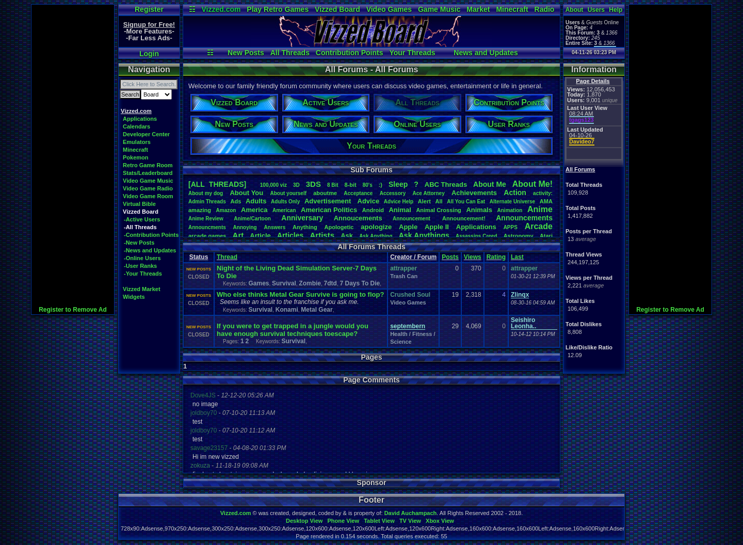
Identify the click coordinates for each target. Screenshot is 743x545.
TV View (410, 521)
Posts (450, 257)
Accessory (393, 193)
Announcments (207, 227)
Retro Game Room (148, 165)
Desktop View (304, 521)
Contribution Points (349, 53)
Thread (227, 257)
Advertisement (328, 201)
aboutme (325, 193)
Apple (408, 227)
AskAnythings (424, 235)
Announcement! (464, 218)
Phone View (343, 521)
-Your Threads (143, 273)
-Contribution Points (151, 235)
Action (515, 192)
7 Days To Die (360, 283)
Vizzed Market (141, 289)
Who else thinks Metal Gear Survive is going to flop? (300, 294)
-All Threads (140, 227)
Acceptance (358, 193)
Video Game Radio (148, 188)
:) (380, 185)
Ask (347, 235)
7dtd (330, 283)
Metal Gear (316, 309)
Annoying (245, 227)
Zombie (310, 283)
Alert (424, 201)
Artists (322, 235)
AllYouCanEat (466, 201)
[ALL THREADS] (217, 184)
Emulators (137, 142)
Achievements (474, 193)
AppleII (437, 227)
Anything (305, 227)
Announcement (412, 218)
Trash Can (403, 276)
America (254, 210)
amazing (199, 210)
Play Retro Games (278, 9)
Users (596, 9)
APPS (511, 227)
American (284, 210)
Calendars (136, 126)
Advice (369, 201)
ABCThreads (446, 184)
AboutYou (246, 193)
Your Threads (412, 53)
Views (472, 257)
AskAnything (375, 236)
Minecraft (512, 9)
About (575, 9)
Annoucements (358, 218)
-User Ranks (140, 266)
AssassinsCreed (476, 236)
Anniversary (302, 218)
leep (398, 184)
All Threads (290, 53)
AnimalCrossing (438, 210)
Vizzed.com (220, 9)
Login (149, 54)
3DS (313, 184)
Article (260, 235)
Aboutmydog (205, 193)
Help (615, 9)
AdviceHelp (398, 201)
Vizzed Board (337, 9)
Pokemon (136, 157)
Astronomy (519, 236)
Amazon (226, 210)
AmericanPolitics (329, 210)
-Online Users (142, 258)
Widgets (134, 297)
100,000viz (273, 185)
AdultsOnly (285, 201)
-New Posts (139, 242)
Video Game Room (148, 196)
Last (517, 257)
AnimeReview (205, 218)
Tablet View (379, 521)
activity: (543, 193)
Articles (290, 235)
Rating (496, 257)
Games (258, 283)
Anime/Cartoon (252, 218)
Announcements (524, 218)
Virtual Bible (139, 204)
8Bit (332, 185)
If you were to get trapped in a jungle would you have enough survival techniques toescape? (292, 330)
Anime (540, 209)
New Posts (246, 53)
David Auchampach (410, 513)
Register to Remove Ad (73, 309)
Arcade (539, 226)
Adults (256, 201)
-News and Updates (150, 250)
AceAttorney (428, 193)
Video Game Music (148, 181)
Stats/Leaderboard (148, 173)
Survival (284, 283)
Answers (275, 227)
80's (368, 185)
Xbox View (440, 521)
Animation (510, 210)
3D (296, 185)
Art (238, 235)
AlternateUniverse (512, 201)
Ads (235, 201)
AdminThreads (207, 201)
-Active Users (142, 219)
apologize (376, 227)
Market (478, 9)
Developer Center (146, 134)
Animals (479, 210)
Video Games (389, 9)
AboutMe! (532, 184)
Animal (400, 210)
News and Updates (486, 53)
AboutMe (489, 184)
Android (373, 210)
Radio (545, 9)
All (439, 201)
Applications (140, 119)
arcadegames (207, 236)
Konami (287, 309)
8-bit (351, 185)
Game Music (439, 9)
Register (149, 9)
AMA (546, 201)
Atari (546, 236)
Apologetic (339, 227)
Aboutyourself (288, 193)
